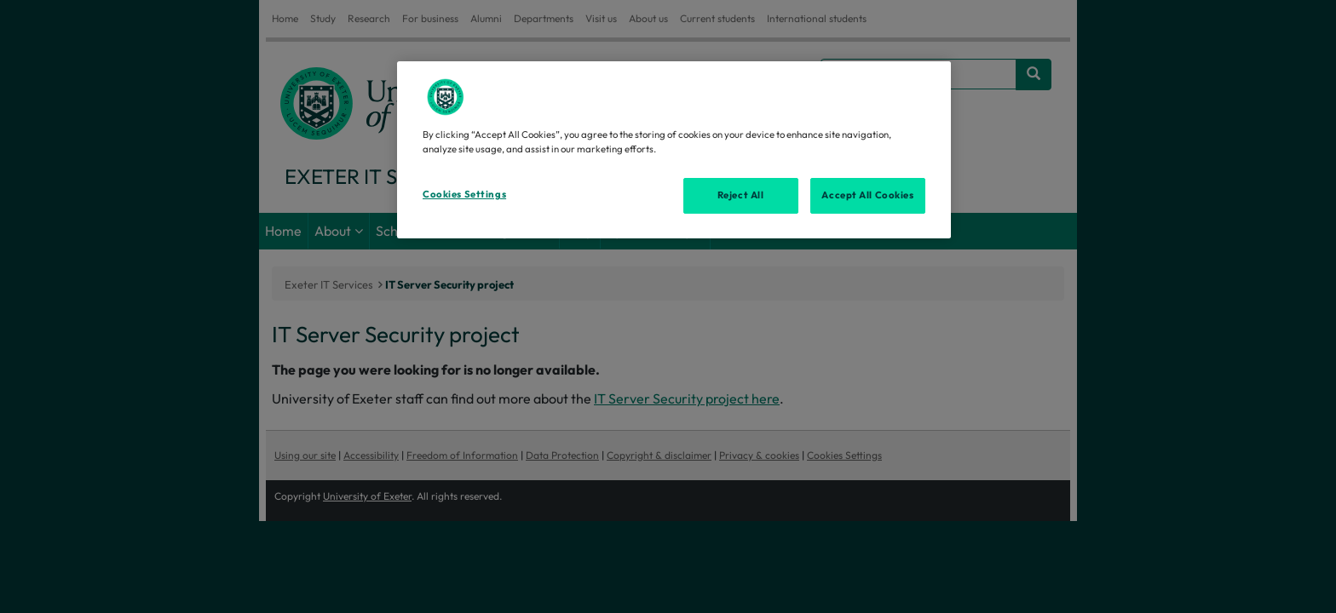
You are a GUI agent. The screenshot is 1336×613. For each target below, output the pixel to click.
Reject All (740, 195)
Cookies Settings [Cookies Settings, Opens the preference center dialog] (464, 194)
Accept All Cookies (867, 195)
